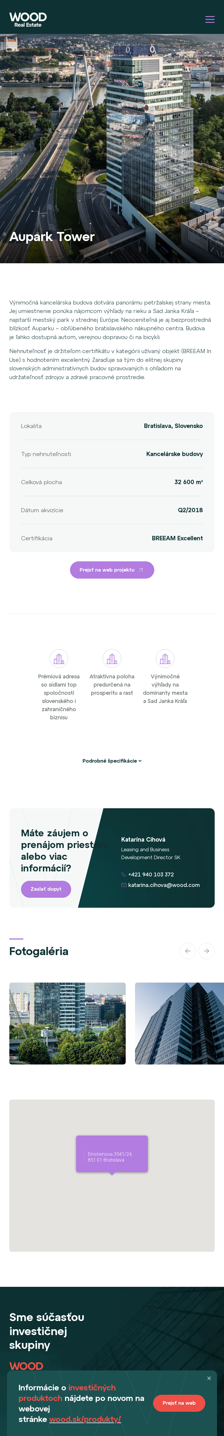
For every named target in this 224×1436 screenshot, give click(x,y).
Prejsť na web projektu (112, 570)
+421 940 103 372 (151, 874)
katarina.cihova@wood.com (164, 885)
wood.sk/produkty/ (85, 1419)
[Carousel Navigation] (183, 951)
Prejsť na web (179, 1403)
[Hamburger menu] (210, 19)
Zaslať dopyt (46, 889)
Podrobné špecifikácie (110, 761)
